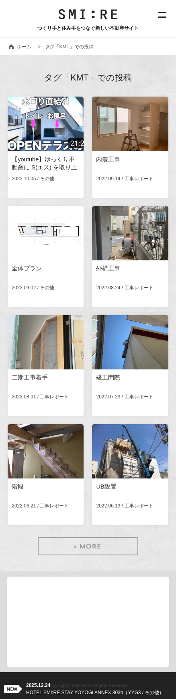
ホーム (24, 46)
